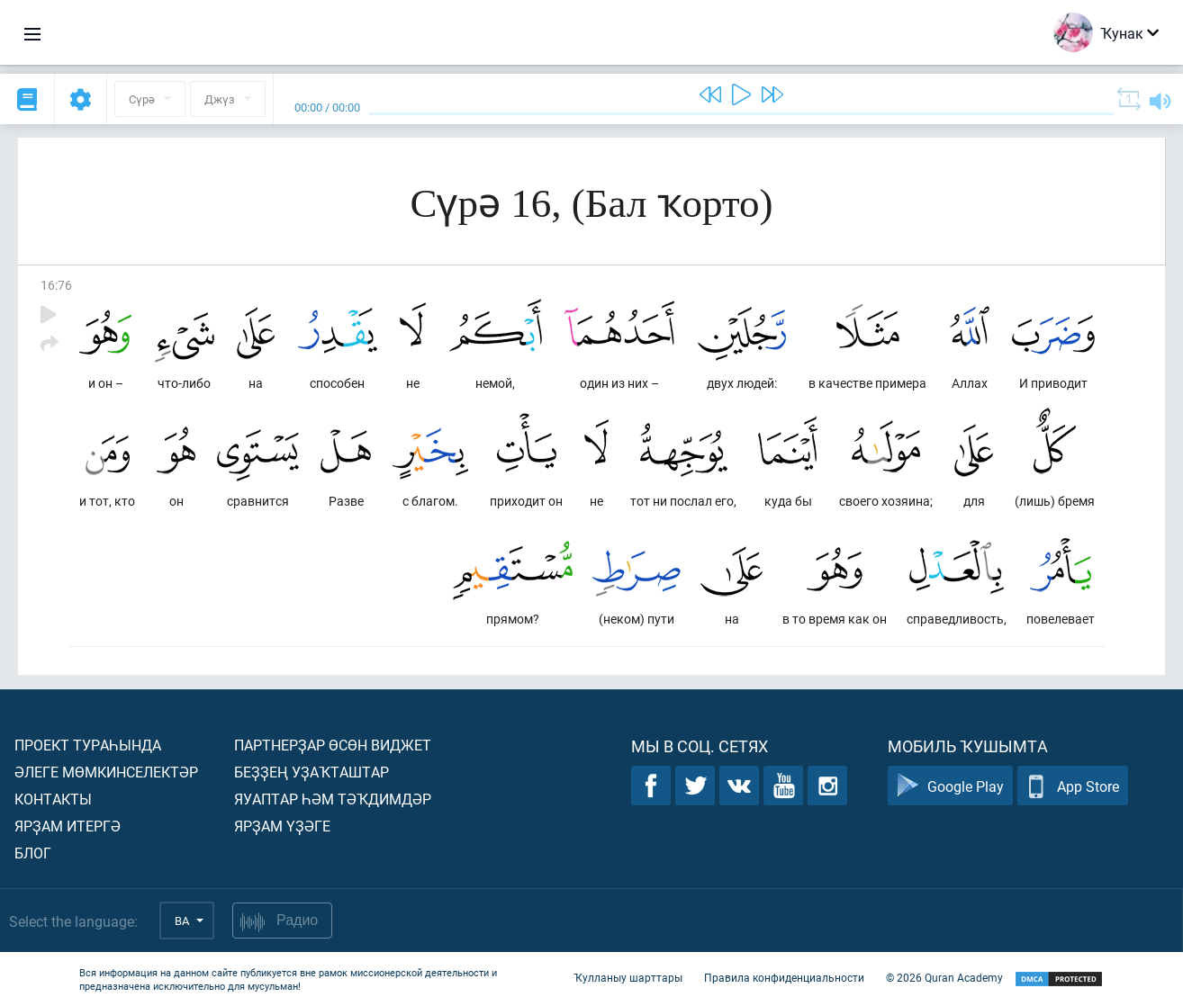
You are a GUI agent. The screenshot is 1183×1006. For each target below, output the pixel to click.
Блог (32, 852)
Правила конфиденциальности (784, 977)
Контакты (53, 798)
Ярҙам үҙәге (282, 825)
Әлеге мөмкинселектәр (106, 771)
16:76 (56, 284)
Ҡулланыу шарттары (627, 977)
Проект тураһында (87, 744)
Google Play (950, 786)
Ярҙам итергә (67, 825)
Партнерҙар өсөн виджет (332, 744)
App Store (1072, 786)
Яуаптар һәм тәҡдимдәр (332, 798)
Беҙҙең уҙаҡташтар (311, 771)
